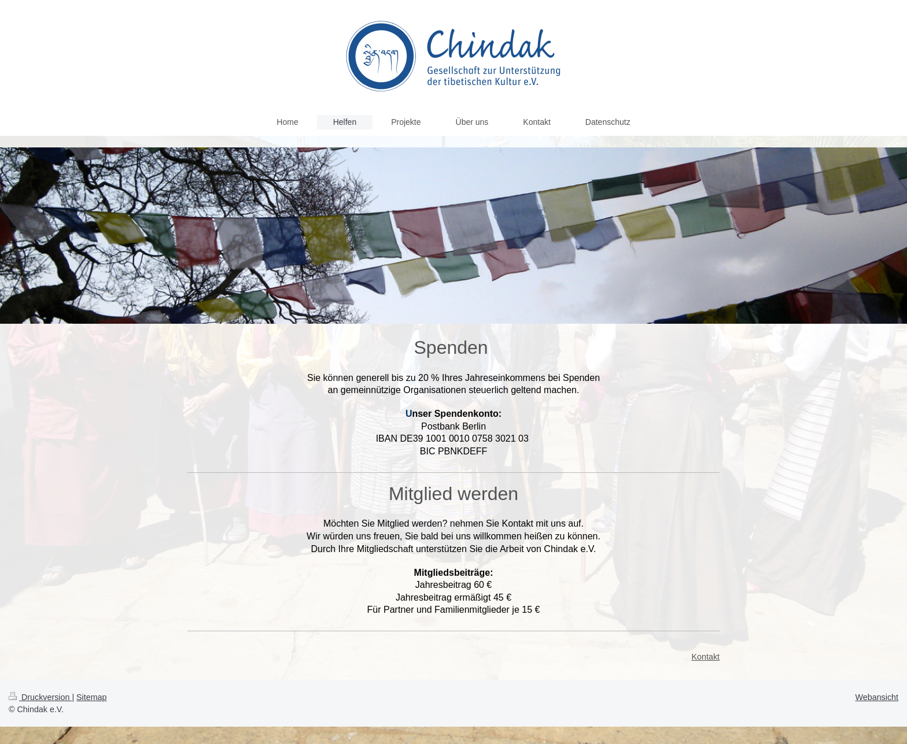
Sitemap (91, 697)
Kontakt (706, 656)
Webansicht (877, 697)
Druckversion (40, 697)
